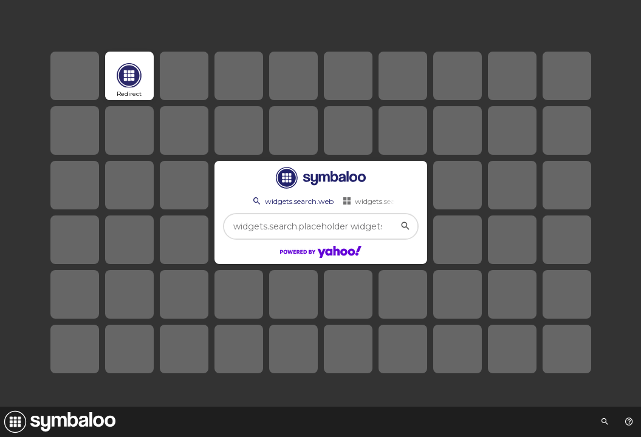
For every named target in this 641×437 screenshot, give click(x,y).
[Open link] (129, 76)
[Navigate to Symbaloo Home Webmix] (57, 422)
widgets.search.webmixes (392, 201)
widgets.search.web (292, 201)
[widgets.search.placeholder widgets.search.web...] (320, 226)
